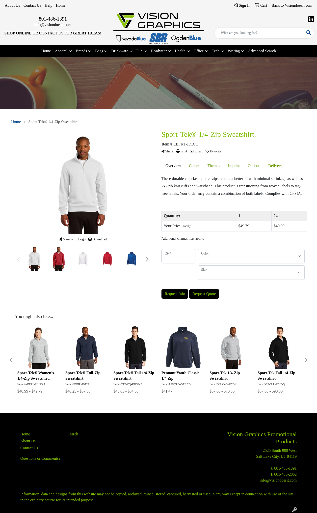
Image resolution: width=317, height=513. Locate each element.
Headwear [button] (159, 51)
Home (60, 5)
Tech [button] (216, 51)
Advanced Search (262, 51)
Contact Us (32, 5)
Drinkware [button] (119, 51)
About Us (12, 5)
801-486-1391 (53, 19)
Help (48, 5)
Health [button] (180, 51)
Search (72, 434)
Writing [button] (234, 51)
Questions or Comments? (40, 458)
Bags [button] (99, 51)
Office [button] (199, 51)
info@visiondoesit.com (52, 25)
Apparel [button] (61, 51)
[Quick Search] (259, 33)
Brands (81, 51)
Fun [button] (139, 51)
